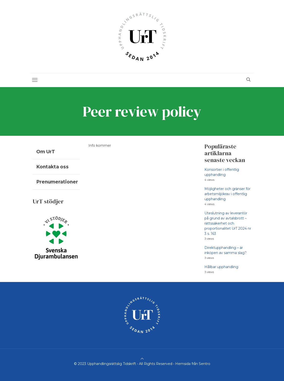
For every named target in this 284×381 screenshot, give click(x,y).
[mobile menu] (35, 80)
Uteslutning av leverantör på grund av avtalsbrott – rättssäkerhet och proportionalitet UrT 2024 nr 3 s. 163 (227, 223)
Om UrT (45, 151)
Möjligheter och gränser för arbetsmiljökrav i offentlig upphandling (227, 194)
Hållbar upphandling (221, 267)
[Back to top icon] (142, 358)
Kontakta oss (52, 167)
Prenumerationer (57, 182)
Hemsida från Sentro (192, 364)
